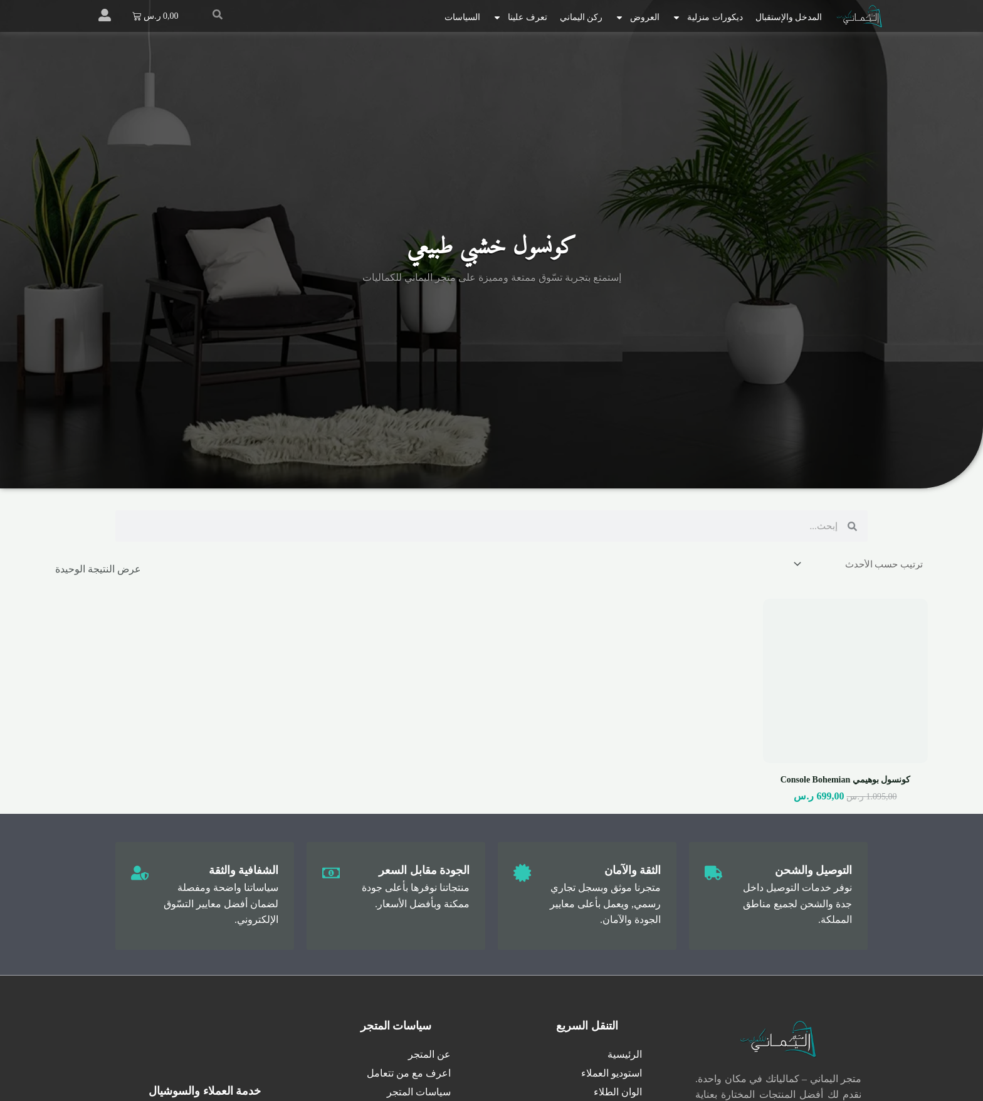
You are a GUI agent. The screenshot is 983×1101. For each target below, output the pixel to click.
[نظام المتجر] (856, 564)
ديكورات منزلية (707, 17)
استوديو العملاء (611, 1075)
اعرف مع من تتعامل (409, 1075)
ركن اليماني (581, 17)
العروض (637, 17)
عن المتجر (429, 1056)
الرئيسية (624, 1056)
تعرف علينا (520, 17)
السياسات (462, 17)
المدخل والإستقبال (789, 17)
